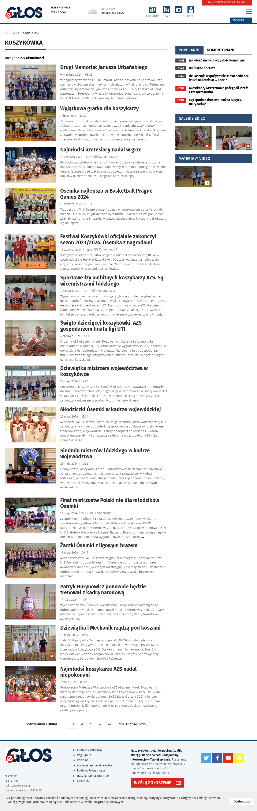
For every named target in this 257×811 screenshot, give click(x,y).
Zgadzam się (244, 801)
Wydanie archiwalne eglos (94, 765)
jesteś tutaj (12, 32)
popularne (189, 50)
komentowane (221, 50)
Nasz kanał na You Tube (93, 776)
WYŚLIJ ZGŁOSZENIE (152, 782)
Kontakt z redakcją (89, 750)
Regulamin (84, 755)
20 (110, 724)
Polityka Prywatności (91, 770)
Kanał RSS (83, 781)
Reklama (83, 760)
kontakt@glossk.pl (21, 785)
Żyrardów (58, 12)
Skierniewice (61, 7)
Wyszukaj (241, 20)
